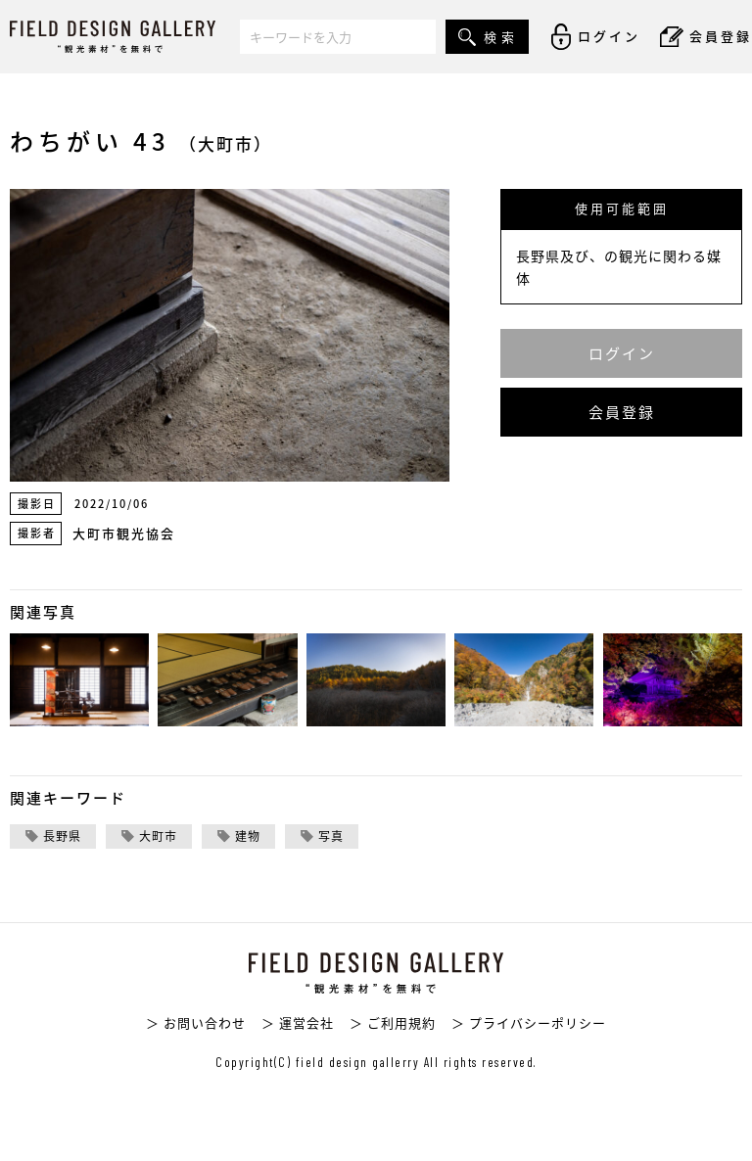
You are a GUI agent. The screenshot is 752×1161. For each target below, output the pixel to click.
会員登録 (621, 412)
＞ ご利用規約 (393, 1022)
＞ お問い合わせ (196, 1022)
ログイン (621, 353)
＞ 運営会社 (297, 1022)
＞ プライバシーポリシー (528, 1022)
